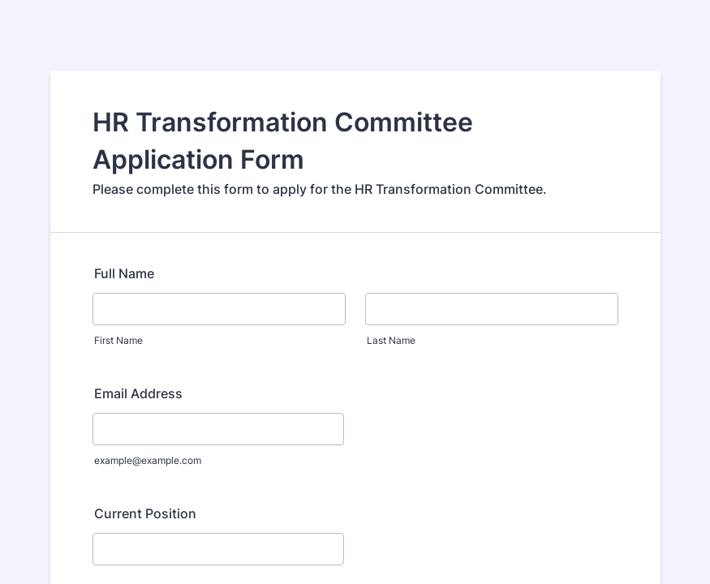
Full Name (124, 273)
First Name (118, 340)
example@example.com (147, 460)
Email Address (138, 393)
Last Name (391, 340)
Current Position (145, 513)
